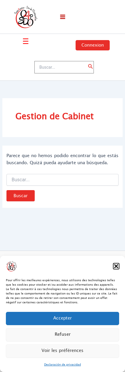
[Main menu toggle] (62, 17)
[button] (116, 266)
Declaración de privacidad (62, 364)
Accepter (62, 318)
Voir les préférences (62, 350)
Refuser (63, 334)
